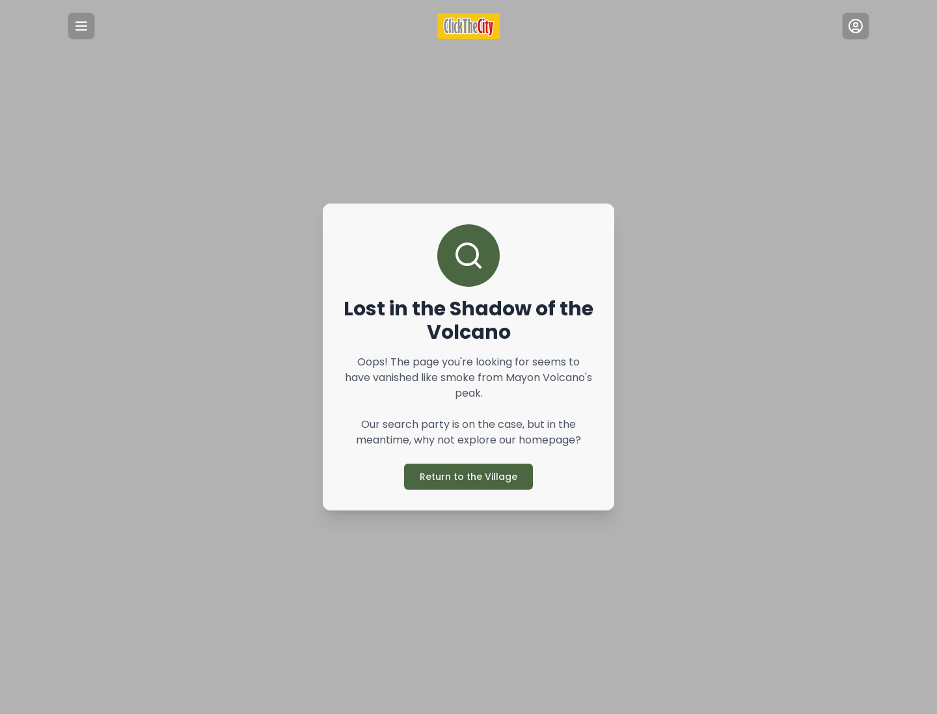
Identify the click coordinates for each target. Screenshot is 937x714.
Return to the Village (468, 468)
